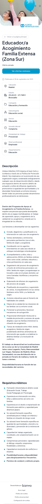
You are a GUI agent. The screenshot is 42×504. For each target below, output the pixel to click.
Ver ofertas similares (21, 71)
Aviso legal (21, 490)
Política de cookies (22, 494)
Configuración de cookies (22, 500)
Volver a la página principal (15, 37)
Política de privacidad (22, 497)
